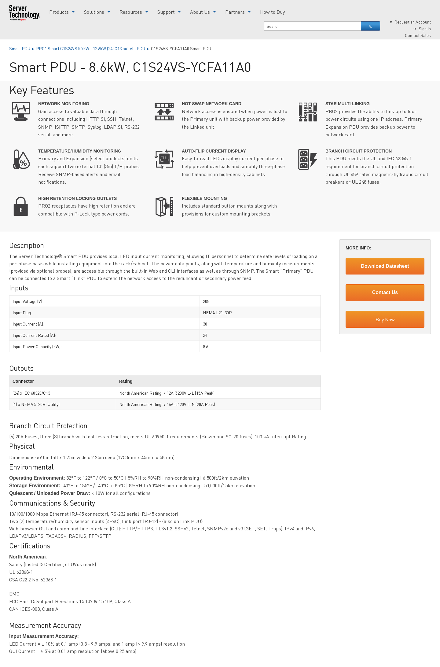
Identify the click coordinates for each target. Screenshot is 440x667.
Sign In (425, 28)
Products (59, 12)
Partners (235, 12)
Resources (130, 12)
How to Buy (272, 12)
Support (166, 12)
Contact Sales (418, 35)
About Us (200, 12)
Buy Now (385, 319)
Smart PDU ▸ (22, 48)
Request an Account (412, 21)
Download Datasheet (385, 266)
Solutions (94, 12)
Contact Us (385, 292)
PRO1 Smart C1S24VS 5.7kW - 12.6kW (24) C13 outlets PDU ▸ (93, 48)
